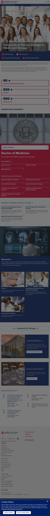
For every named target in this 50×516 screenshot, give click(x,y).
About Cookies (8, 512)
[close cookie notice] (47, 501)
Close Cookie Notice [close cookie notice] (23, 512)
